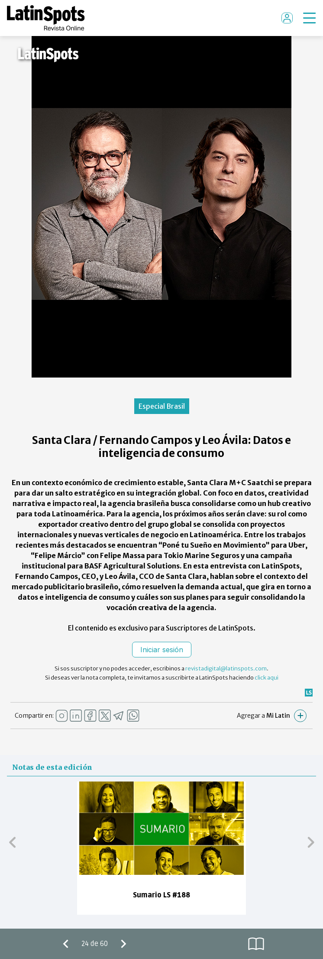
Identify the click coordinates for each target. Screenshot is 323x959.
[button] (12, 841)
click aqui (266, 677)
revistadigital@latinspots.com (226, 668)
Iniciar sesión (161, 649)
